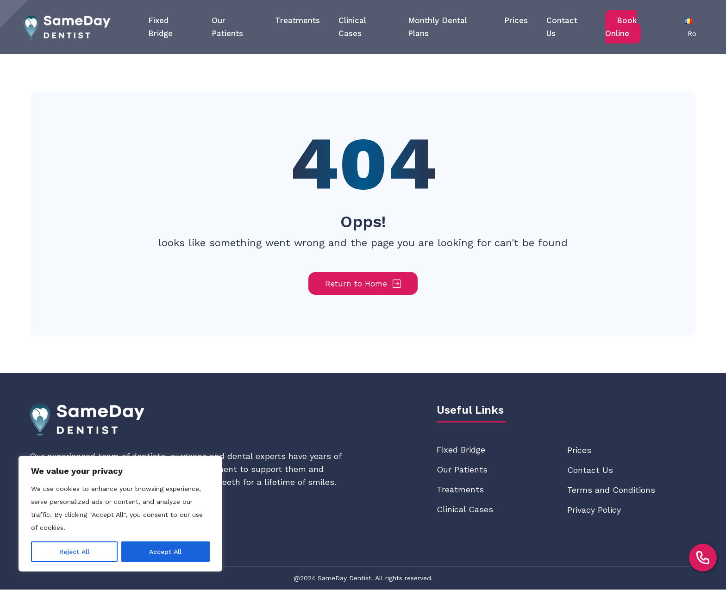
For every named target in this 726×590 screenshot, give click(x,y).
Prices (516, 20)
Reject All (74, 551)
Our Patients (462, 470)
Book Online (621, 27)
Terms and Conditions (611, 490)
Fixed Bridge (461, 450)
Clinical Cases (465, 510)
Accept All (165, 551)
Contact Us (590, 470)
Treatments (297, 20)
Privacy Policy (594, 510)
